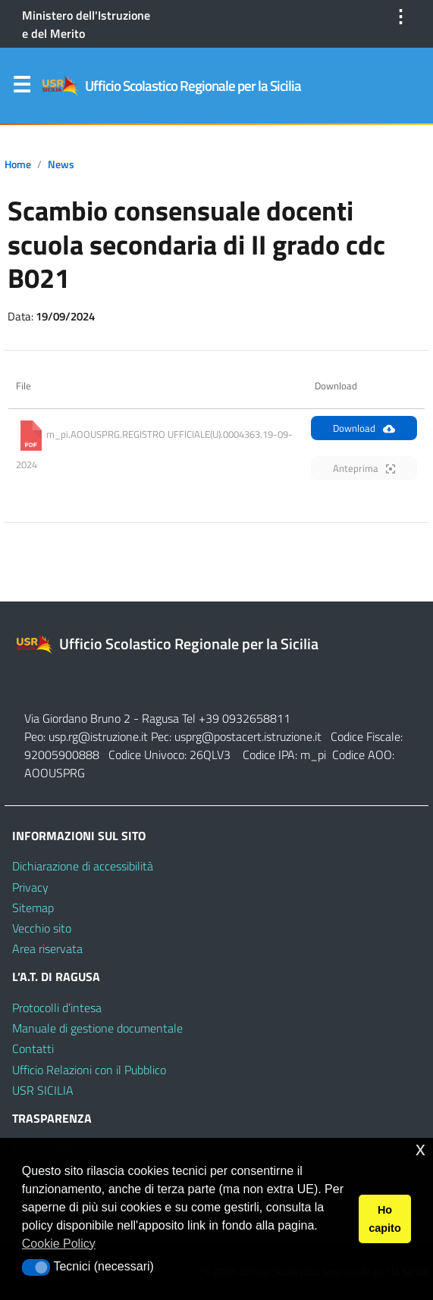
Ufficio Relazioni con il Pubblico (89, 1070)
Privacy (30, 887)
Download (364, 428)
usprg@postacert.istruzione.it (248, 736)
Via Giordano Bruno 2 (77, 718)
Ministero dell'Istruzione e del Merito (86, 24)
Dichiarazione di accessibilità (82, 866)
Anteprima (364, 468)
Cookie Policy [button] (59, 1243)
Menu (21, 88)
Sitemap (33, 907)
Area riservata (47, 948)
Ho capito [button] (384, 1219)
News (61, 164)
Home (18, 164)
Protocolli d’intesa (57, 1007)
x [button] (420, 1149)
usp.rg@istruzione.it (100, 736)
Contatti (33, 1048)
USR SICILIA (43, 1090)
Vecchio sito (41, 928)
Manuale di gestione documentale (97, 1028)
